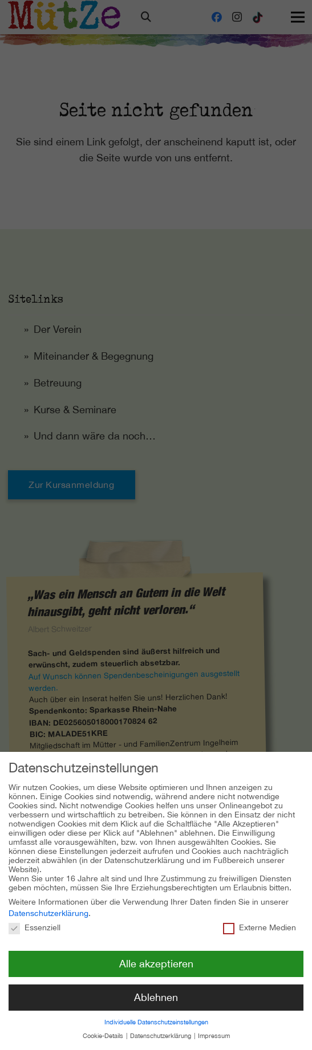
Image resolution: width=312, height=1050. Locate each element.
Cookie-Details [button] (104, 1027)
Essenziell (34, 918)
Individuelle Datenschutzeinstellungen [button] (156, 1013)
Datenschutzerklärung (48, 904)
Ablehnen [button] (156, 989)
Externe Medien (259, 918)
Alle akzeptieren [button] (156, 955)
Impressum (214, 1027)
